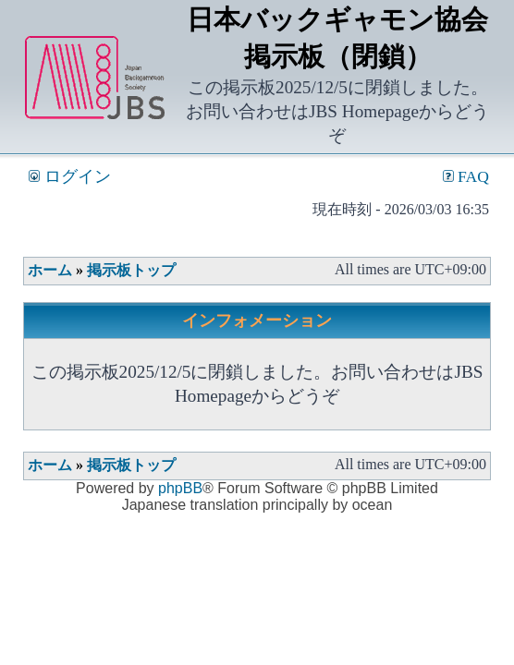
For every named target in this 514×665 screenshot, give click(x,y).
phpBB (180, 488)
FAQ (466, 176)
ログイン (69, 176)
